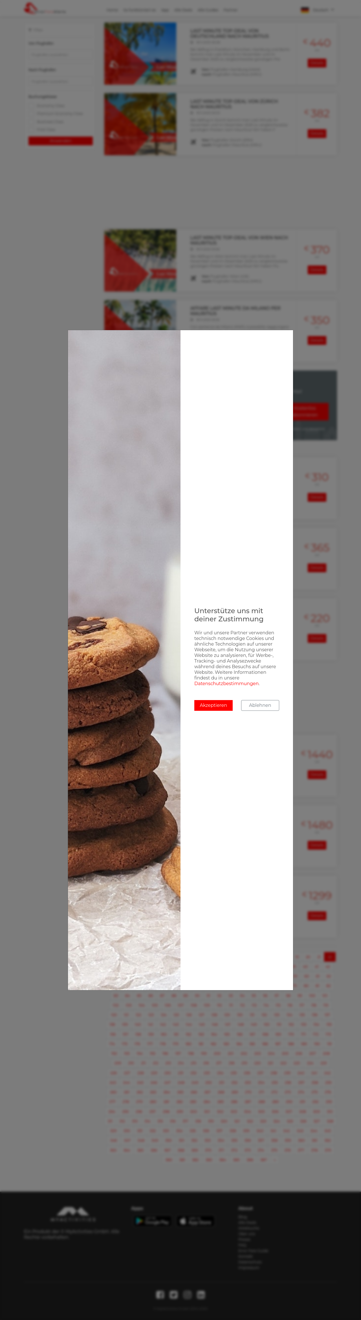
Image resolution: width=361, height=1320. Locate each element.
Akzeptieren (213, 705)
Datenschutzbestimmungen (226, 683)
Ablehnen (260, 705)
